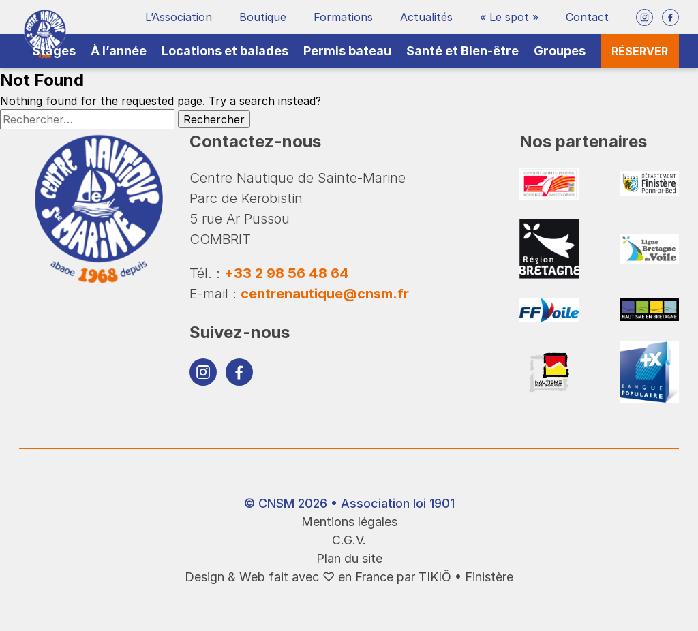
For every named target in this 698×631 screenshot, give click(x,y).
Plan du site (349, 558)
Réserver (639, 51)
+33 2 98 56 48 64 (286, 273)
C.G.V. (349, 540)
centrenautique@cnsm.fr (325, 294)
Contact (587, 17)
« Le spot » (509, 17)
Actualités (426, 17)
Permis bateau (347, 51)
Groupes (560, 51)
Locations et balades (225, 51)
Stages (54, 51)
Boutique (262, 17)
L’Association (178, 17)
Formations (343, 17)
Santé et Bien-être (462, 51)
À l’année (119, 51)
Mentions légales (349, 521)
